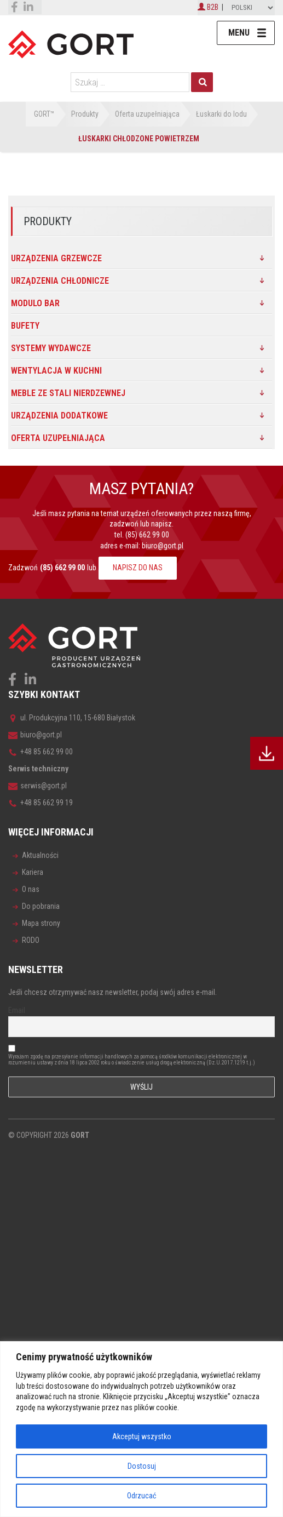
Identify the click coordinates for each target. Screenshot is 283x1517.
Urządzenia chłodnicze (60, 281)
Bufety (25, 325)
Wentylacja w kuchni (56, 370)
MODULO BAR (35, 303)
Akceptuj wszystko (141, 1436)
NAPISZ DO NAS (138, 567)
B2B (208, 7)
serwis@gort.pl (37, 785)
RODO (30, 940)
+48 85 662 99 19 (40, 802)
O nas (30, 889)
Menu (239, 32)
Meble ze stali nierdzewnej (68, 393)
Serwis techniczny (38, 768)
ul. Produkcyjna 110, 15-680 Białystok (71, 717)
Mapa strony (41, 923)
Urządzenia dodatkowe (59, 415)
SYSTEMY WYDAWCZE (51, 348)
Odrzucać (141, 1495)
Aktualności (40, 855)
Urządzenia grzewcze (56, 258)
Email (16, 1010)
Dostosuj (142, 1466)
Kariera (32, 872)
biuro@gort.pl (162, 545)
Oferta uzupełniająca (58, 438)
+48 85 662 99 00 (40, 751)
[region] (141, 1429)
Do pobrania (41, 906)
